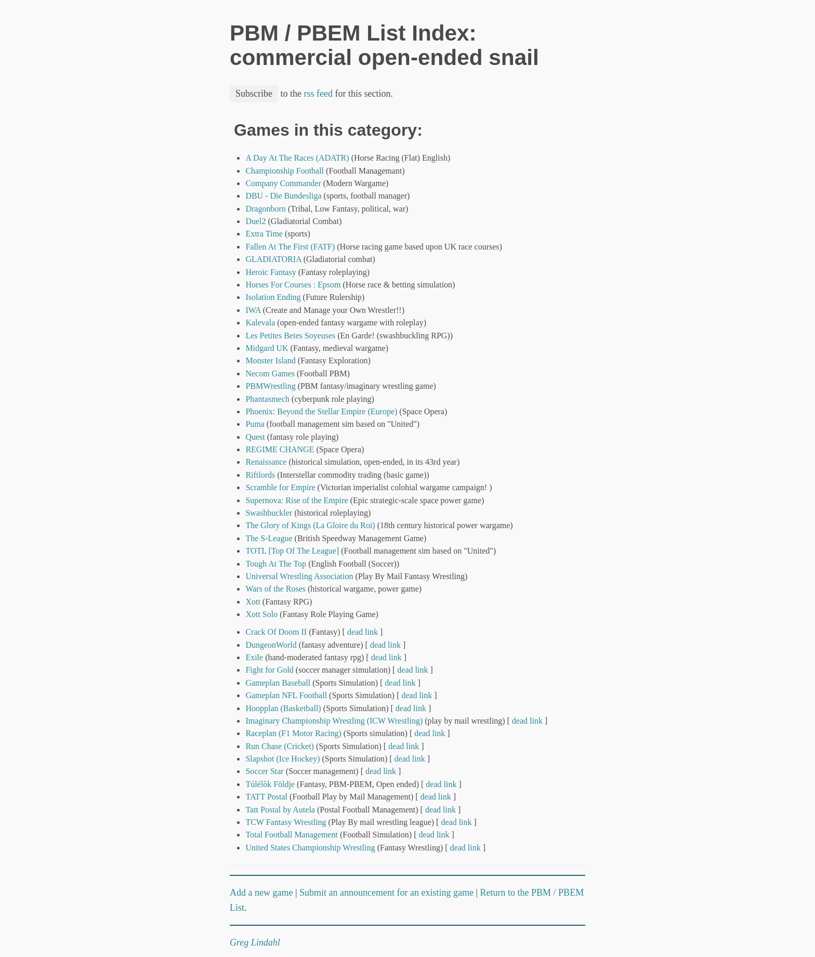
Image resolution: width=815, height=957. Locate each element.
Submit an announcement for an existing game (386, 892)
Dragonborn (265, 208)
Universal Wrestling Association (299, 576)
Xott (252, 601)
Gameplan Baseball (277, 682)
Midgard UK (266, 348)
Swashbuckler (268, 512)
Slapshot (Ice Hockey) (282, 758)
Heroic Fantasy (270, 272)
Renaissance (265, 461)
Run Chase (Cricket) (279, 746)
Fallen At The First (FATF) (290, 246)
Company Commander (283, 183)
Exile (254, 657)
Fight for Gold (269, 669)
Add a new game (261, 892)
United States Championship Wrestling (310, 847)
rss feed (318, 93)
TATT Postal (266, 796)
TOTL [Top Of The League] (292, 550)
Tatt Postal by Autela (280, 809)
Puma (254, 423)
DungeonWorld (270, 644)
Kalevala (260, 322)
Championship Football (284, 170)
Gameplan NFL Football (286, 695)
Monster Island (270, 360)
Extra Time (264, 233)
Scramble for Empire (280, 487)
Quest (255, 436)
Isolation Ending (272, 297)
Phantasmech (267, 399)
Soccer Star (264, 771)
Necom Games (270, 373)
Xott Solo (261, 614)
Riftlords (260, 474)
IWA (252, 310)
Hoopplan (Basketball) (283, 708)
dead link (362, 631)
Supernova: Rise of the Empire (296, 500)
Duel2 (255, 221)
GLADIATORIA (273, 259)
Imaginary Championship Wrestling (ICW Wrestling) (334, 720)
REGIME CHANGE (279, 449)
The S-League (268, 538)
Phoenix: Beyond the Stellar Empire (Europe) (321, 411)
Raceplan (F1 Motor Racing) (293, 733)
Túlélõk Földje (270, 784)
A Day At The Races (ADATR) (297, 157)
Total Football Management (291, 834)
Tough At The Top (275, 563)
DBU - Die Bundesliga (283, 195)
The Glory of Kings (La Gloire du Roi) (310, 525)
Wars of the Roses (275, 588)
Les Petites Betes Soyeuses (290, 335)
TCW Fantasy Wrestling (285, 822)
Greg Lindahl (255, 942)
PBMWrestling (270, 386)
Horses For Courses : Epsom (292, 284)
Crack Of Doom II (276, 631)
